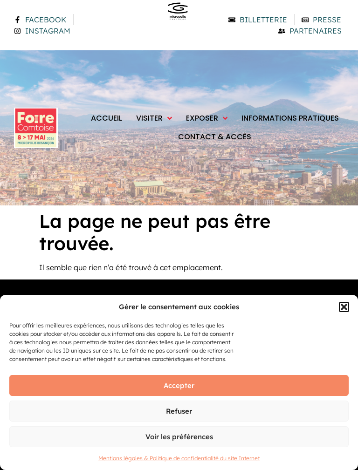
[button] (344, 307)
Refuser (179, 411)
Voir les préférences (179, 436)
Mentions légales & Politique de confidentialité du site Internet (179, 458)
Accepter (179, 385)
